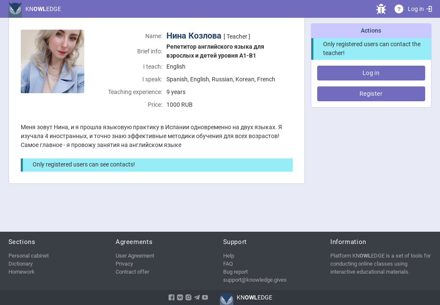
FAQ (228, 264)
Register (371, 93)
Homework (21, 272)
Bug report (235, 272)
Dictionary (20, 264)
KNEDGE (43, 9)
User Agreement (135, 255)
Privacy (124, 264)
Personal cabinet (28, 255)
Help (228, 255)
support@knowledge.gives (255, 280)
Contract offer (132, 272)
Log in (420, 9)
